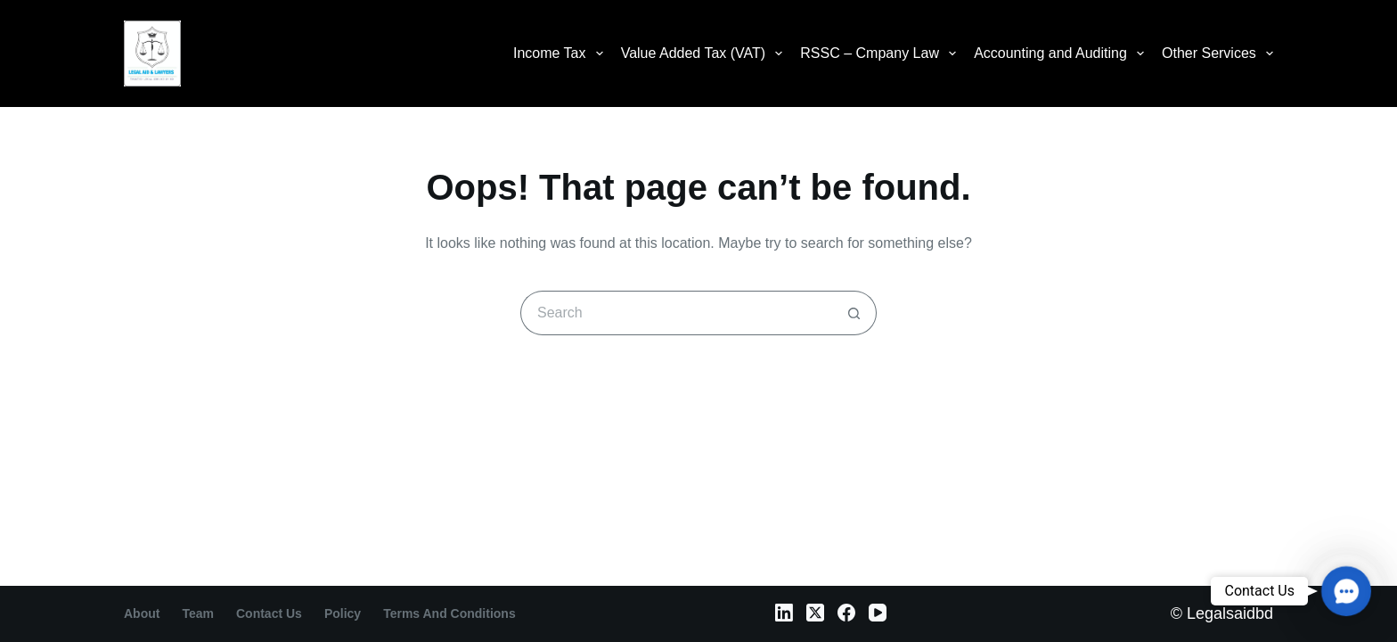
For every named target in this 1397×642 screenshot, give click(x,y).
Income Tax (561, 53)
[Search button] (854, 313)
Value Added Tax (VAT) (705, 53)
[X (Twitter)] (815, 612)
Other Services (1217, 53)
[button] (1346, 591)
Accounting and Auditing (1062, 53)
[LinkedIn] (784, 612)
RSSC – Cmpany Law (881, 53)
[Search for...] (676, 313)
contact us (269, 613)
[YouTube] (877, 612)
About (141, 613)
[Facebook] (846, 612)
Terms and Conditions (449, 613)
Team (198, 613)
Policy (342, 613)
